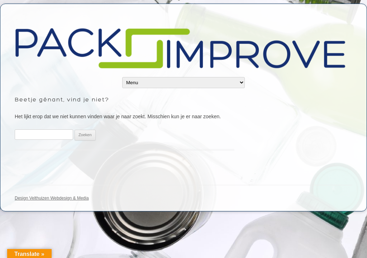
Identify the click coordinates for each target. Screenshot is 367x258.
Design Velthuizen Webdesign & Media (52, 198)
